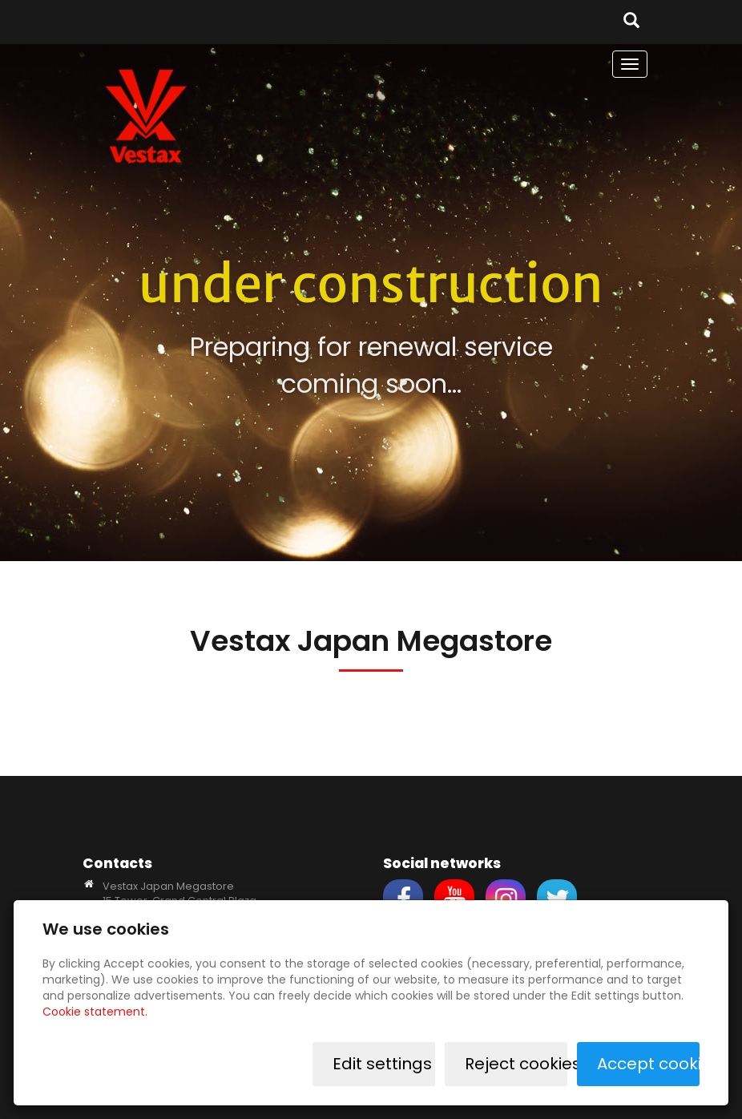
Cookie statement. (94, 1012)
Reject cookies (516, 1063)
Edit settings (382, 1063)
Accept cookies (648, 1063)
